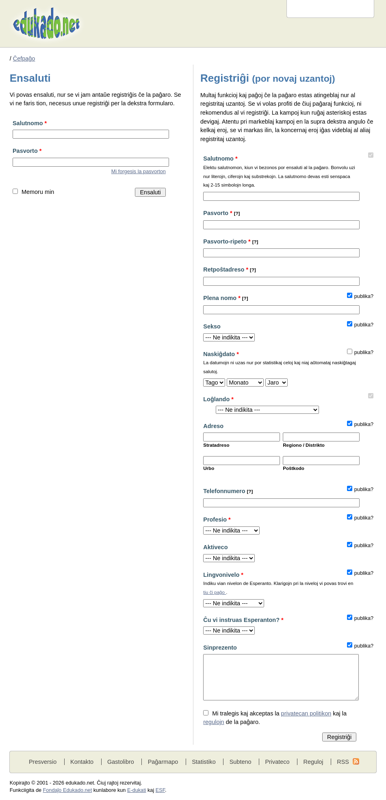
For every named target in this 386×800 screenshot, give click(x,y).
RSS (343, 762)
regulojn (213, 722)
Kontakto (81, 762)
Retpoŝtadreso (229, 269)
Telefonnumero (228, 491)
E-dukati (136, 790)
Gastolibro (120, 762)
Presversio (42, 762)
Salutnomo (30, 123)
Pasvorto (27, 151)
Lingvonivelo (279, 584)
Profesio (216, 519)
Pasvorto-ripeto (230, 241)
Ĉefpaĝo (24, 58)
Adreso (213, 426)
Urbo (208, 468)
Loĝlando (218, 399)
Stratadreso (216, 445)
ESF (160, 790)
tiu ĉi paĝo (214, 592)
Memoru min (38, 192)
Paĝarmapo (163, 762)
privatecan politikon (306, 713)
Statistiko (204, 762)
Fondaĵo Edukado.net (67, 790)
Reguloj (313, 762)
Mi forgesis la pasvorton (138, 171)
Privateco (277, 762)
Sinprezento (220, 647)
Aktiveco (215, 547)
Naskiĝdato (279, 363)
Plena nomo (225, 298)
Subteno (241, 762)
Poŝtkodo (293, 468)
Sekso (212, 326)
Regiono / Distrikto (304, 445)
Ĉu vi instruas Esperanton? (243, 620)
